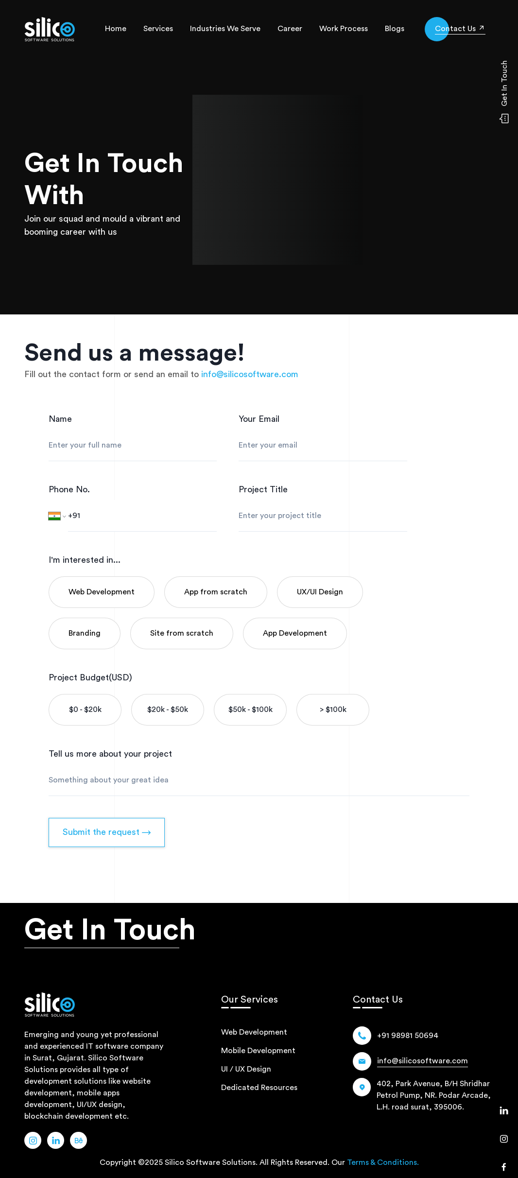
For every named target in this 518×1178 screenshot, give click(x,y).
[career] (289, 29)
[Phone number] (142, 516)
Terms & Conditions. (383, 1162)
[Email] (422, 1061)
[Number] (407, 1035)
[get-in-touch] (460, 29)
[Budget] (85, 710)
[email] (249, 374)
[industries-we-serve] (225, 29)
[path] (49, 29)
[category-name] (102, 592)
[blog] (394, 29)
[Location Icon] (423, 1095)
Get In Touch (110, 930)
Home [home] (115, 29)
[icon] (460, 29)
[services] (158, 29)
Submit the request (107, 832)
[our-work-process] (343, 29)
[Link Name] (32, 1140)
